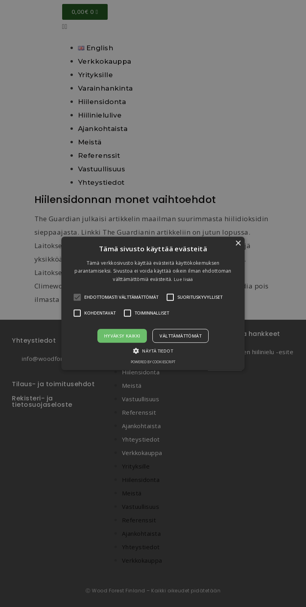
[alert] (153, 303)
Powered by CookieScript (153, 362)
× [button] (238, 244)
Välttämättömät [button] (180, 336)
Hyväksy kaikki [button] (122, 336)
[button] (153, 303)
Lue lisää (183, 279)
